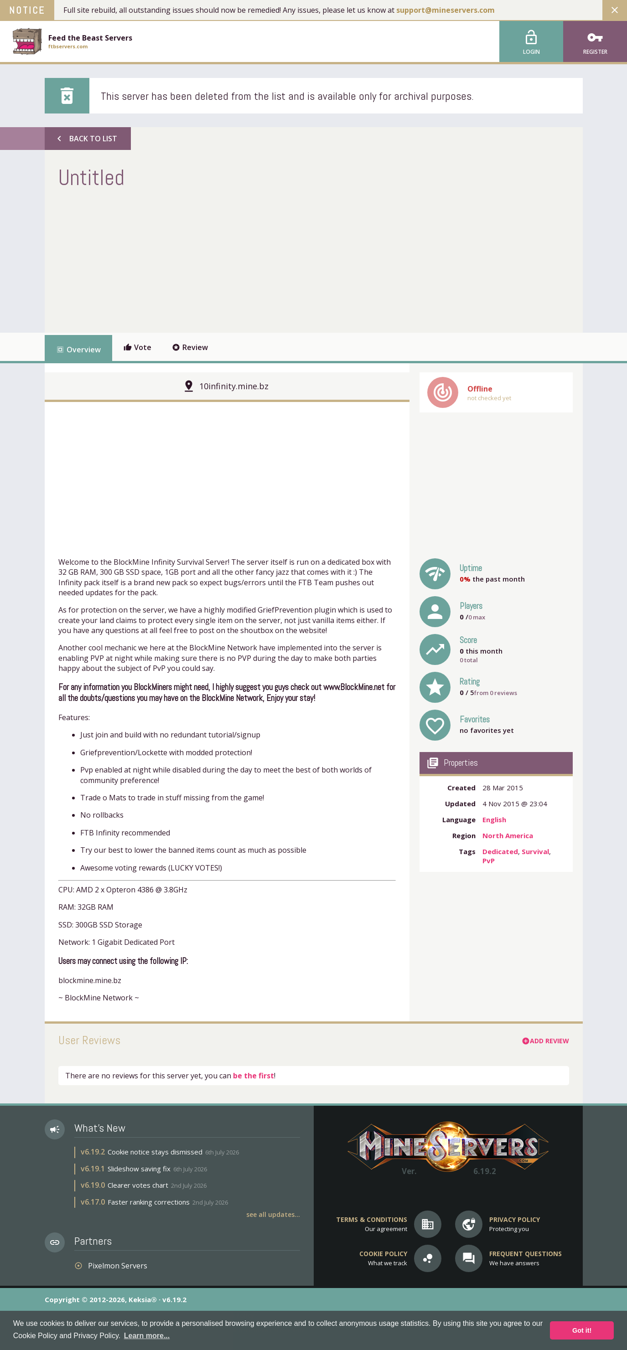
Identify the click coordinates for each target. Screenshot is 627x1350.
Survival (535, 851)
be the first (253, 1076)
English (494, 819)
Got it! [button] (581, 1330)
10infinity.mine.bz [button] (234, 386)
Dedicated (500, 851)
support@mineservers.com (445, 10)
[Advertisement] (224, 260)
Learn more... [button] (147, 1336)
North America (507, 835)
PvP (488, 860)
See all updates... (273, 1214)
